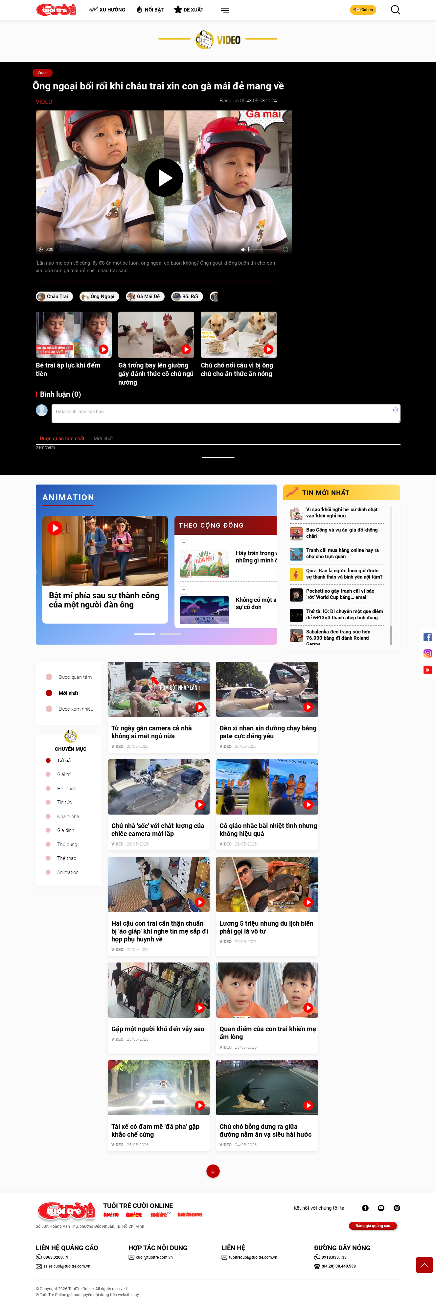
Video (42, 72)
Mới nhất (68, 693)
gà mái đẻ (148, 296)
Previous (34, 572)
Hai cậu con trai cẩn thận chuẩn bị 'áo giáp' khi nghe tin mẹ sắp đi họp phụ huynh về (159, 931)
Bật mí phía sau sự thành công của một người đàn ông (104, 600)
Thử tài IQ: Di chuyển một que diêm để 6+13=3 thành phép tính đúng (344, 614)
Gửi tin (363, 9)
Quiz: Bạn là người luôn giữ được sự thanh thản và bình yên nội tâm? (344, 574)
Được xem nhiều (76, 709)
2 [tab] (170, 634)
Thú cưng (67, 844)
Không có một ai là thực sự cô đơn (267, 603)
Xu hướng (107, 10)
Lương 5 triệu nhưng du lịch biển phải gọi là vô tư (266, 927)
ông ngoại (102, 296)
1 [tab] (144, 634)
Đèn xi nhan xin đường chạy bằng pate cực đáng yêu (267, 732)
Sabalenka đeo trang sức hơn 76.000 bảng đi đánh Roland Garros (338, 638)
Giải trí (64, 774)
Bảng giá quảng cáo (373, 1225)
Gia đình (65, 830)
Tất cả (64, 761)
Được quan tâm (75, 677)
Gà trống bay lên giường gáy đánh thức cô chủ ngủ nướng (156, 373)
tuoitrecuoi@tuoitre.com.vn (249, 1257)
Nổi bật (150, 9)
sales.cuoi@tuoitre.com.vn (63, 1266)
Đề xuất (188, 9)
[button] (223, 11)
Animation (68, 872)
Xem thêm (45, 447)
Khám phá (68, 816)
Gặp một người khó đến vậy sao (157, 1029)
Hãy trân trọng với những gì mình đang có (266, 557)
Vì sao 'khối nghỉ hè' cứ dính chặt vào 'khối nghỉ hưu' (342, 513)
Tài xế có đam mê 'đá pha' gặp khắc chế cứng (155, 1130)
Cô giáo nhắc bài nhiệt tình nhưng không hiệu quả (268, 830)
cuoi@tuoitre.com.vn (150, 1257)
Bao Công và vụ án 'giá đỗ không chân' (342, 533)
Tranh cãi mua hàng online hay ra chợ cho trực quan (342, 553)
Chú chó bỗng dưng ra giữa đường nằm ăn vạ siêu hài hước (265, 1130)
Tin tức (64, 802)
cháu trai (57, 296)
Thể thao (66, 858)
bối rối (190, 296)
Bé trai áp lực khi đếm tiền (68, 369)
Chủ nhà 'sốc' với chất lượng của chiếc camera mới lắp (157, 830)
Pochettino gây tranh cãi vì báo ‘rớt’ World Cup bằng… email (340, 594)
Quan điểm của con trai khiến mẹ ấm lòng (267, 1033)
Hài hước (66, 789)
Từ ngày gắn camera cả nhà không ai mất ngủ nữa (151, 732)
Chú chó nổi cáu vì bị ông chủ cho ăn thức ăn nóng (237, 369)
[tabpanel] (105, 570)
